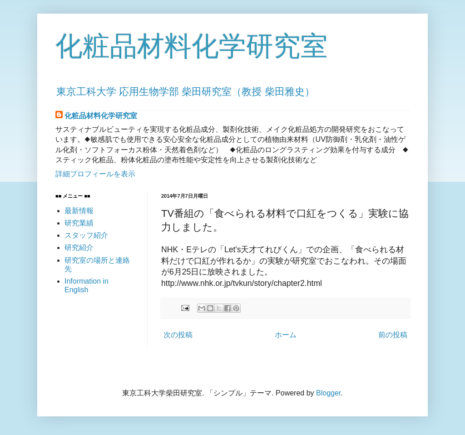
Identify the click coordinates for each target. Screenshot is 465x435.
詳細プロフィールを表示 (95, 174)
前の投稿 (392, 335)
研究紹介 (79, 247)
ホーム (286, 335)
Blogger (328, 393)
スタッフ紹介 (86, 235)
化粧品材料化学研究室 (191, 46)
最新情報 (79, 211)
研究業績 (79, 223)
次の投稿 (178, 335)
